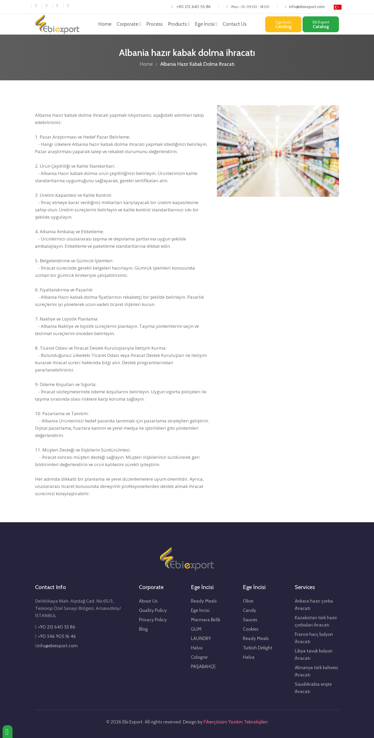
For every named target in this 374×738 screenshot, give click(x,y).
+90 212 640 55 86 (193, 6)
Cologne (199, 657)
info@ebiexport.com (307, 6)
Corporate (129, 24)
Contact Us (234, 24)
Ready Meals (204, 601)
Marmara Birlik (205, 620)
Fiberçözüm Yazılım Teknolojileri (236, 722)
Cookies (250, 629)
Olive (248, 601)
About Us (148, 601)
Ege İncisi (206, 24)
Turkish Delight (257, 648)
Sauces (250, 620)
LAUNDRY (201, 638)
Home (104, 23)
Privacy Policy (153, 620)
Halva (197, 648)
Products (179, 24)
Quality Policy (153, 610)
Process (154, 24)
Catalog (283, 24)
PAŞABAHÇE (203, 666)
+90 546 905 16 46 (55, 636)
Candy (249, 610)
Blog (143, 629)
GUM (196, 629)
